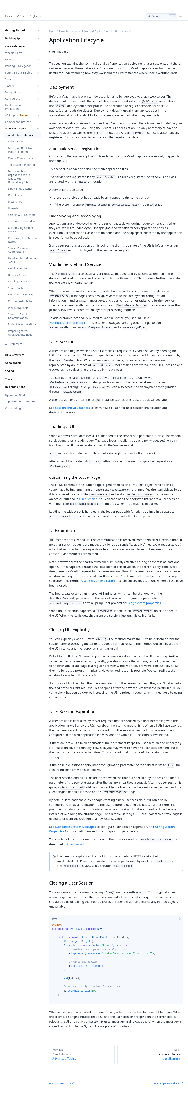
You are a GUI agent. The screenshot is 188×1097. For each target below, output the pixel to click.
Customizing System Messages (20, 229)
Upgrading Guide (15, 395)
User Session (88, 499)
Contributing (13, 408)
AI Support (11, 115)
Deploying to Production (13, 107)
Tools (8, 379)
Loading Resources (19, 281)
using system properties (143, 603)
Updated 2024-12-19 (60, 1083)
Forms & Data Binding (18, 72)
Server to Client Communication (18, 316)
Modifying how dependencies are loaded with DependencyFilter (19, 176)
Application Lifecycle (21, 135)
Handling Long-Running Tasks (22, 260)
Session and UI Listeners (72, 408)
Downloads (15, 195)
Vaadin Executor (18, 268)
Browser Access (17, 275)
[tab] (54, 918)
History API (15, 201)
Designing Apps (15, 387)
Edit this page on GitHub (167, 1083)
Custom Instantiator (20, 301)
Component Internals (18, 122)
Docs (8, 16)
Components (13, 363)
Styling (9, 371)
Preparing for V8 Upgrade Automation (21, 332)
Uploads (13, 208)
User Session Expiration (98, 581)
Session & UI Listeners (21, 214)
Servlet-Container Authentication (19, 250)
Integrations (12, 92)
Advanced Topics (15, 128)
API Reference (13, 344)
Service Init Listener (20, 188)
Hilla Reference (14, 355)
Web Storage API (18, 307)
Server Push (15, 288)
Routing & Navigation (18, 66)
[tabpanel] (116, 963)
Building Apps (14, 38)
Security (10, 79)
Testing (9, 85)
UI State (10, 59)
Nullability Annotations (22, 324)
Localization (15, 141)
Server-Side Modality (20, 294)
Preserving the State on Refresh (22, 239)
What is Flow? (13, 53)
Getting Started (15, 30)
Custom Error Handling (22, 221)
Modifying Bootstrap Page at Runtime (20, 149)
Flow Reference (15, 46)
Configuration (13, 98)
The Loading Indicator (21, 164)
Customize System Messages (75, 827)
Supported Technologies (20, 401)
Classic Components (20, 158)
